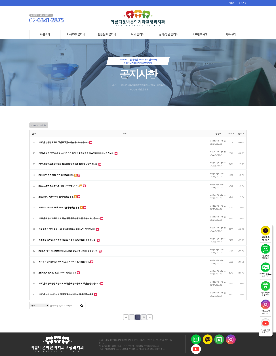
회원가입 (241, 2)
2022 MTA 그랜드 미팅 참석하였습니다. (56, 196)
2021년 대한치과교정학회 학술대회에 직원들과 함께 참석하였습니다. (70, 218)
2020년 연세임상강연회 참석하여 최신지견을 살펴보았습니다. (66, 294)
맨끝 (150, 317)
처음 (126, 317)
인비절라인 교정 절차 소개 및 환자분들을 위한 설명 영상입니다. (67, 229)
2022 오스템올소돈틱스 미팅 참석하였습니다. (59, 185)
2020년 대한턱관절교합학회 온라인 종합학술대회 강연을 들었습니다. (70, 283)
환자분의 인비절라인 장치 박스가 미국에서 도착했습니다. (64, 261)
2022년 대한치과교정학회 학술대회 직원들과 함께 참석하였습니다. (69, 164)
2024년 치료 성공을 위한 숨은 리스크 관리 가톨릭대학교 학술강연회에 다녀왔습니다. (77, 153)
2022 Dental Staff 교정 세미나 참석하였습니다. (59, 207)
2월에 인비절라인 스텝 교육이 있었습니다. (58, 272)
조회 (231, 133)
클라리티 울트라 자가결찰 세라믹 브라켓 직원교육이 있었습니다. (68, 239)
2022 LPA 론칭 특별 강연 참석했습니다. (56, 174)
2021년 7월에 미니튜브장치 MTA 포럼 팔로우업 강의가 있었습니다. (69, 250)
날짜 (241, 133)
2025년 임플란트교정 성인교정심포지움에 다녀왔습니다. (64, 142)
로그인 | (232, 2)
